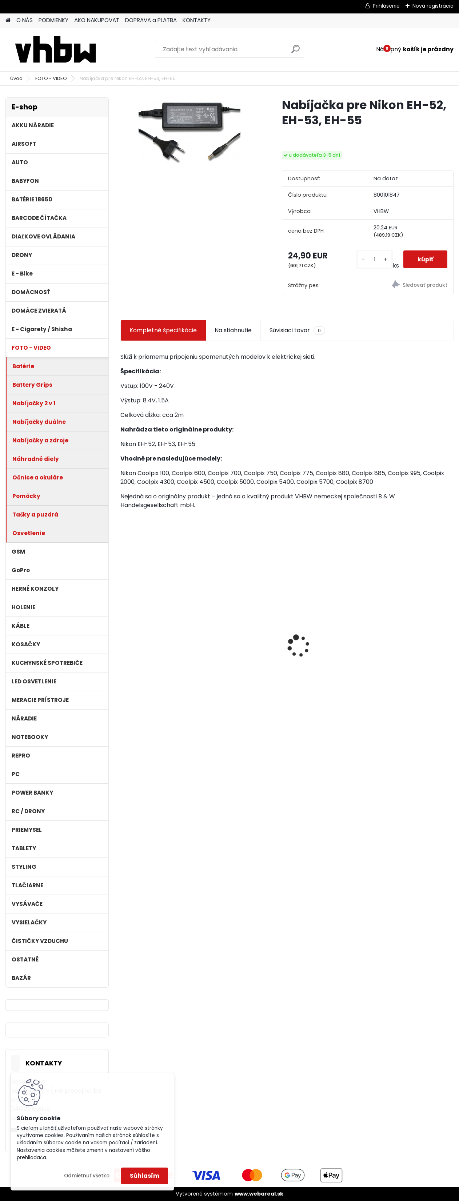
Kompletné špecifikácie (163, 330)
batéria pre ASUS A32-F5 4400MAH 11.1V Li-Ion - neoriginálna (329, 630)
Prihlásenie (386, 5)
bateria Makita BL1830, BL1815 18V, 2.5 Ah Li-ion (242, 636)
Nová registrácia (433, 5)
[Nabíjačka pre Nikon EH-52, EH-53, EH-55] (189, 131)
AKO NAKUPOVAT (96, 20)
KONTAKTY (197, 20)
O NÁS (24, 20)
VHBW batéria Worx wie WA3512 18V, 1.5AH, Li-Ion (159, 636)
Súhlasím (144, 1176)
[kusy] (374, 259)
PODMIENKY (53, 20)
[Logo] (55, 49)
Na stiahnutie (233, 330)
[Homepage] (8, 20)
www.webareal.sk (259, 1193)
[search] (295, 52)
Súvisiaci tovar (297, 330)
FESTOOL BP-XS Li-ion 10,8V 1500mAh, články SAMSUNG (410, 641)
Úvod (16, 78)
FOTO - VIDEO (51, 78)
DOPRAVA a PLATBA (151, 20)
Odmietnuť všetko (86, 1175)
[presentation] (124, 633)
